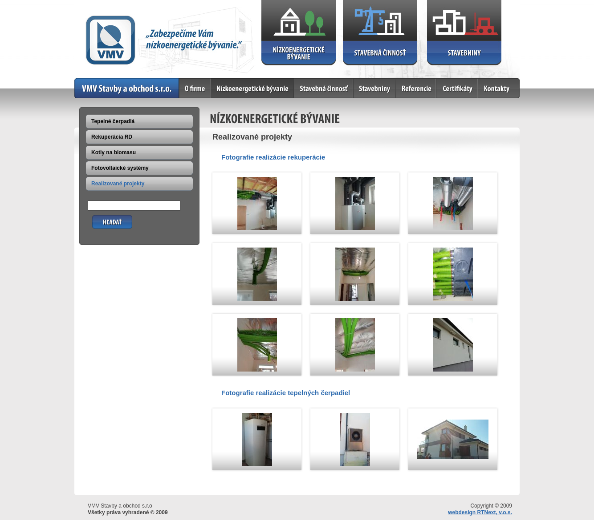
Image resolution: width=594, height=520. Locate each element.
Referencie (416, 88)
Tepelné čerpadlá (112, 121)
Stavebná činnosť (324, 88)
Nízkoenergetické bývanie (252, 88)
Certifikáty (457, 88)
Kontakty (499, 88)
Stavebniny (375, 88)
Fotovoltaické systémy (120, 168)
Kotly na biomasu (113, 152)
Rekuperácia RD (111, 137)
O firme (195, 88)
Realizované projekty (117, 183)
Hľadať (101, 218)
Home (126, 88)
